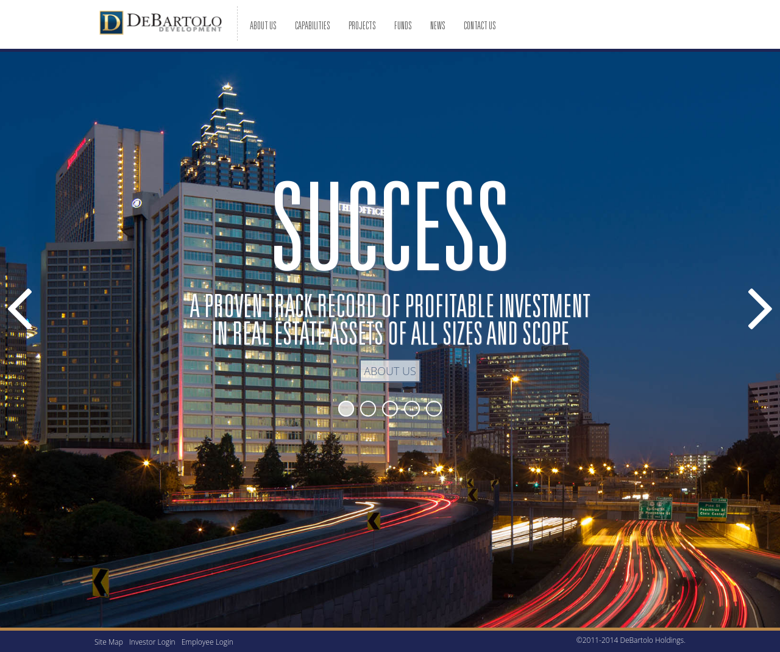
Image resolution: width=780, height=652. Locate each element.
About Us (390, 371)
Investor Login (152, 642)
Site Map (108, 642)
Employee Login (207, 642)
